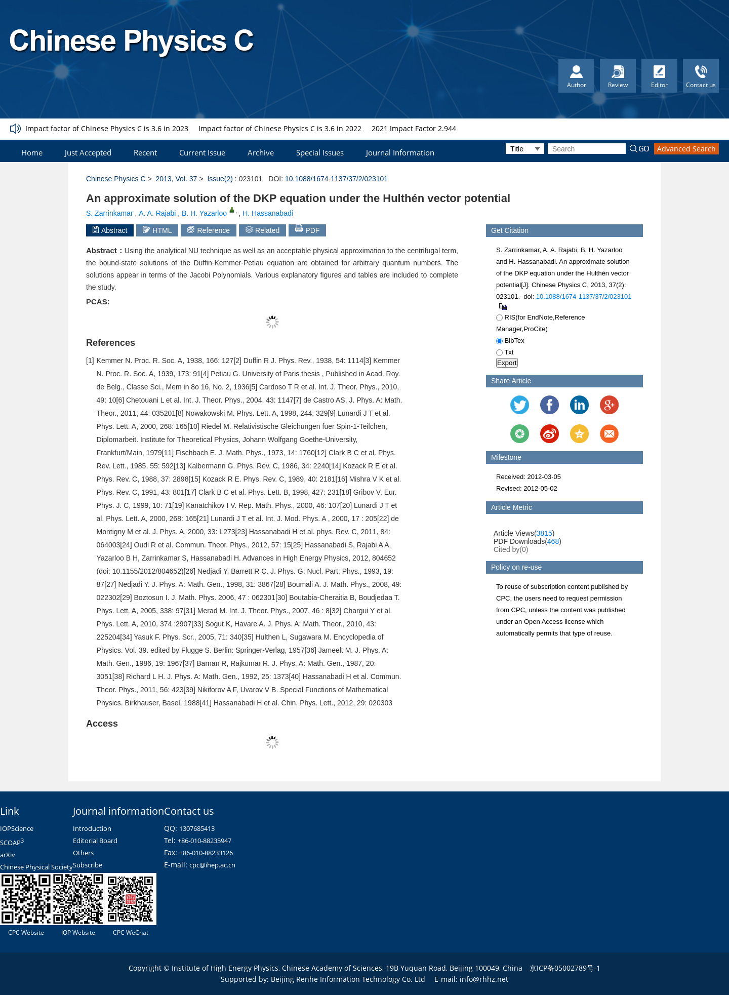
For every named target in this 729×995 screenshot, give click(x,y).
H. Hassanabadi (267, 213)
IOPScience (16, 828)
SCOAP (12, 842)
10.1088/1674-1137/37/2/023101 (336, 179)
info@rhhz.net (484, 979)
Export (507, 363)
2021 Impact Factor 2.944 (414, 128)
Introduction (92, 828)
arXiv (7, 854)
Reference (208, 230)
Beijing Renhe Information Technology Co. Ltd (348, 979)
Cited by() (511, 549)
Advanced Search (686, 148)
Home (32, 152)
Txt (504, 352)
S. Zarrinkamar (109, 213)
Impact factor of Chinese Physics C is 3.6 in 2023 (106, 128)
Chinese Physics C (116, 179)
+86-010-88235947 (204, 840)
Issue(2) (220, 179)
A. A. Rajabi (157, 213)
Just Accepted (88, 152)
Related (262, 230)
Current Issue (202, 152)
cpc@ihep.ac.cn (212, 864)
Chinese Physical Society (36, 866)
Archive (261, 152)
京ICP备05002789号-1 (565, 968)
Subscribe (87, 864)
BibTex (510, 340)
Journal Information (400, 152)
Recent (145, 152)
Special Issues (320, 152)
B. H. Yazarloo (204, 213)
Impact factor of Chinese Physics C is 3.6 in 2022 (279, 128)
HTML (157, 230)
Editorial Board (95, 840)
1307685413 (197, 828)
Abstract (110, 230)
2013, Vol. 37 (176, 179)
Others (83, 852)
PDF (307, 229)
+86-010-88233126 (206, 852)
